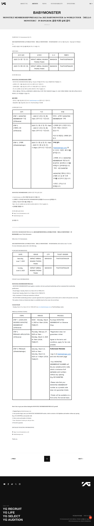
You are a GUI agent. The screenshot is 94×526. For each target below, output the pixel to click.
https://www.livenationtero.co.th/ (21, 213)
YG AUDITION (13, 519)
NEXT (80, 459)
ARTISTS (35, 3)
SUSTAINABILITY (57, 3)
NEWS (44, 3)
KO (90, 3)
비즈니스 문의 (87, 515)
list (47, 459)
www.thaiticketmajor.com (44, 307)
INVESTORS (71, 3)
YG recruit (12, 509)
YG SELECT (11, 516)
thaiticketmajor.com (34, 100)
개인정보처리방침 (77, 515)
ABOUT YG (24, 3)
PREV (14, 459)
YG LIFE (9, 512)
